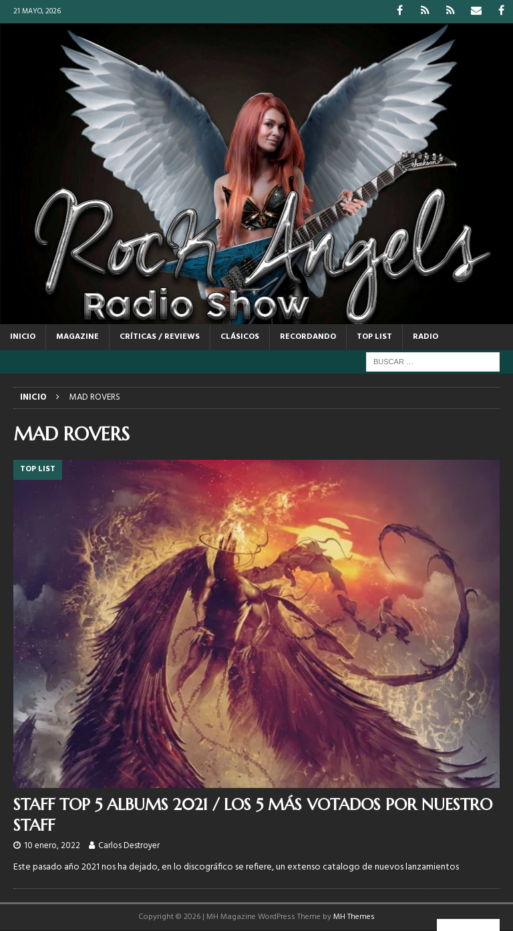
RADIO (425, 337)
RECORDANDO (308, 337)
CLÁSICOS (239, 337)
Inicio (22, 337)
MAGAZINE (77, 337)
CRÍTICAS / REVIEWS (160, 337)
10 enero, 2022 (52, 846)
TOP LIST (374, 337)
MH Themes (354, 917)
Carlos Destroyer (129, 846)
